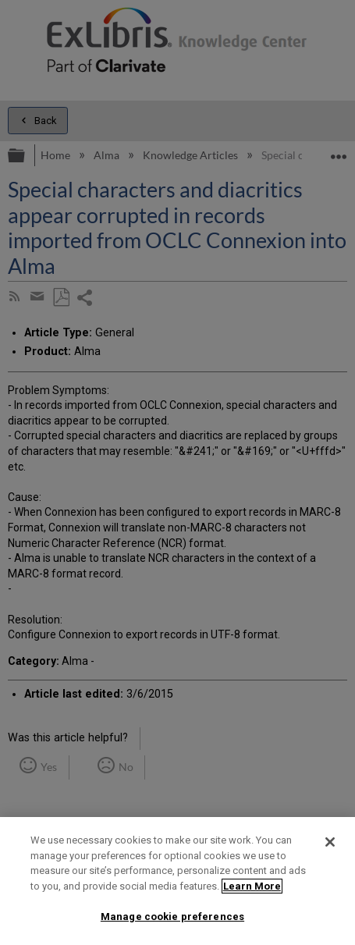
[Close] (330, 842)
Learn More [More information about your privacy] (252, 886)
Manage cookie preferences (172, 916)
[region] (177, 881)
